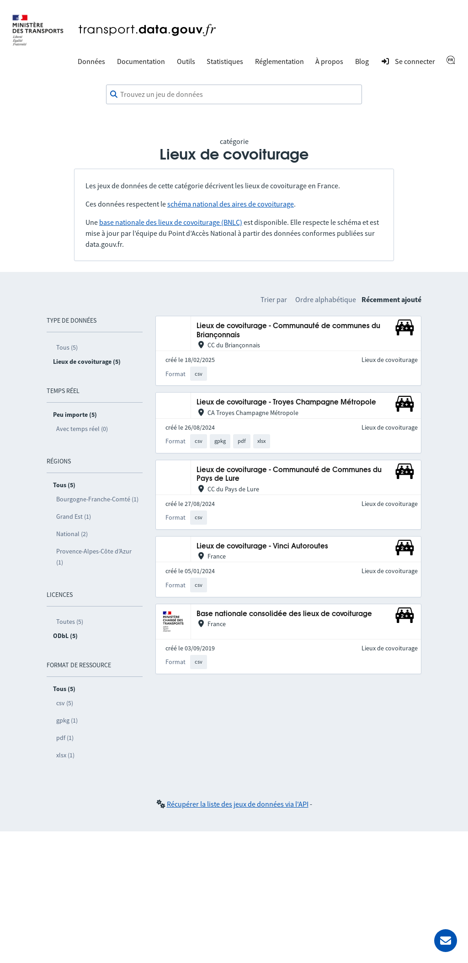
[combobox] (234, 95)
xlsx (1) (65, 755)
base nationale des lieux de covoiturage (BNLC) (170, 222)
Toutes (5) (69, 621)
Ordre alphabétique (325, 299)
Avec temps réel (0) (82, 429)
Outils (186, 61)
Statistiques (225, 61)
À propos (329, 61)
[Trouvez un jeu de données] (234, 95)
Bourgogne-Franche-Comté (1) (97, 499)
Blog (362, 61)
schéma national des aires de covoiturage (230, 203)
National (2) (72, 534)
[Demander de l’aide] (445, 940)
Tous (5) (67, 347)
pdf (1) (65, 738)
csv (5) (64, 703)
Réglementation (279, 61)
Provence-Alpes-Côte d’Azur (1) (94, 556)
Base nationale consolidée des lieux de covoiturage (284, 614)
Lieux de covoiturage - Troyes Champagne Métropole (286, 402)
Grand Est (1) (73, 516)
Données (91, 61)
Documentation (141, 61)
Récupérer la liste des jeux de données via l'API (237, 804)
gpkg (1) (67, 720)
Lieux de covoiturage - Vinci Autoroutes (262, 546)
